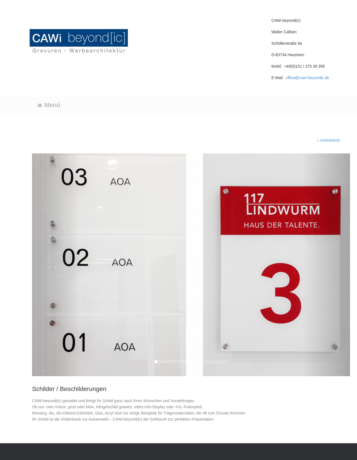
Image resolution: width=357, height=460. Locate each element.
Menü (49, 105)
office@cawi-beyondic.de (307, 77)
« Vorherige (328, 141)
